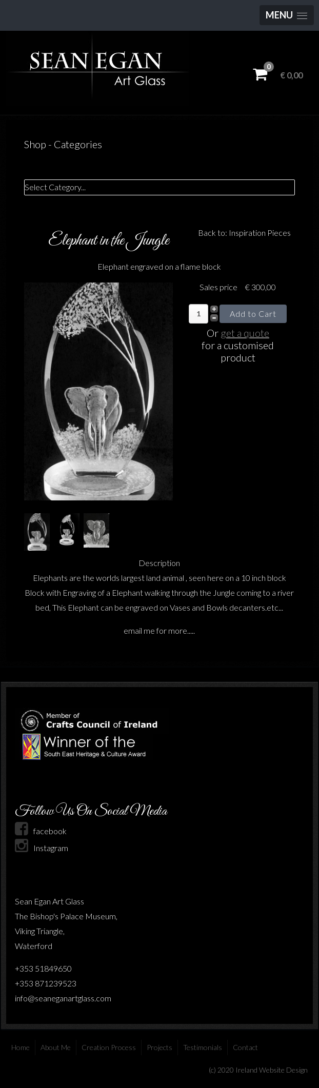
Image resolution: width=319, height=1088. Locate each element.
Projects (159, 1047)
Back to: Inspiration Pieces (244, 232)
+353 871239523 (45, 983)
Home (20, 1047)
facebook (41, 831)
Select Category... (55, 187)
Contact (245, 1047)
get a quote (245, 333)
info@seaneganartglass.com (63, 998)
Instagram (41, 848)
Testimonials (202, 1047)
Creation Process (109, 1047)
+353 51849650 (43, 968)
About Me (56, 1047)
